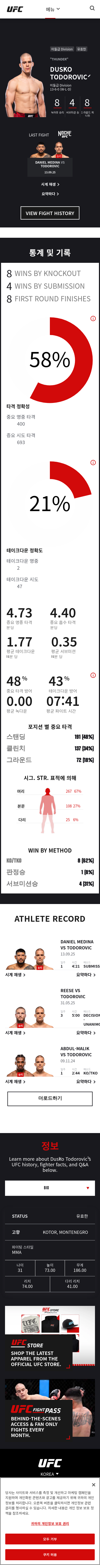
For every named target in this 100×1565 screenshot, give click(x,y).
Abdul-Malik (74, 1049)
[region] (50, 1521)
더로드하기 (50, 1098)
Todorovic (79, 948)
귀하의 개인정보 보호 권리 (50, 1523)
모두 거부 (50, 1539)
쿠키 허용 (50, 1554)
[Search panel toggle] (92, 8)
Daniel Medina (76, 942)
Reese (67, 991)
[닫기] (93, 1485)
